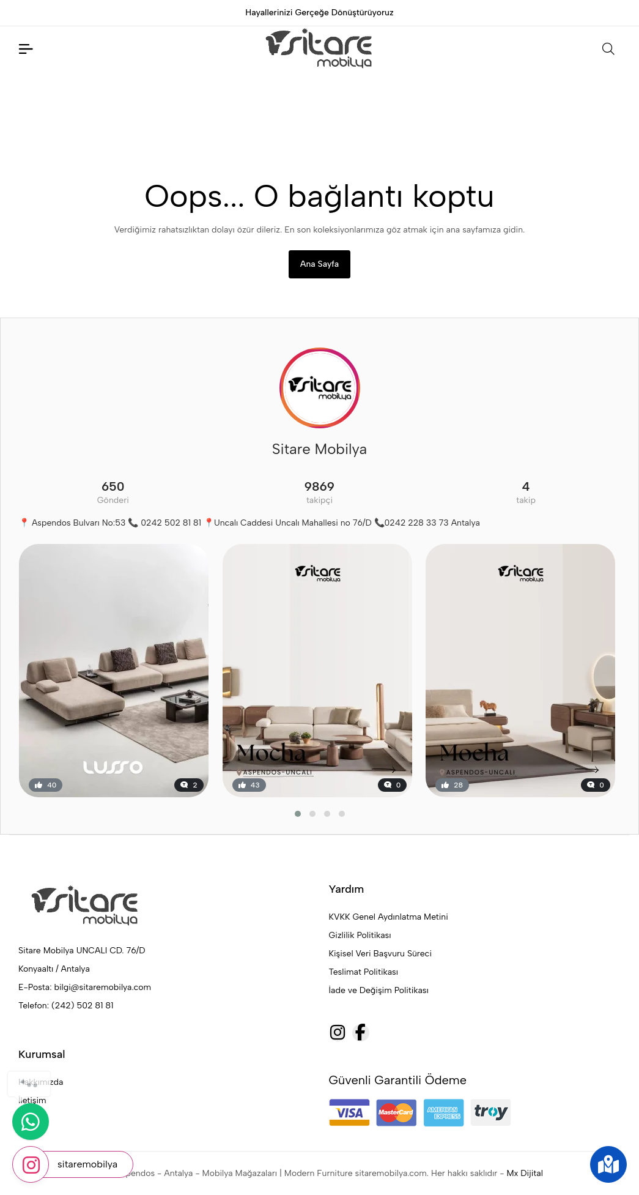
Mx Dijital (524, 1173)
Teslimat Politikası (363, 972)
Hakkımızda (40, 1082)
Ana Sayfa (319, 264)
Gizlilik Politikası (360, 935)
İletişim (32, 1100)
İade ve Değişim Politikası (379, 990)
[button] (297, 814)
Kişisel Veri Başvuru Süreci (380, 953)
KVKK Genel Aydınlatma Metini (388, 917)
